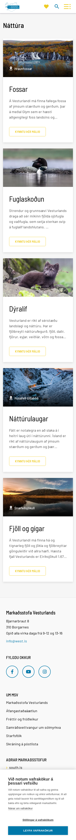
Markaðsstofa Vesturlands (27, 702)
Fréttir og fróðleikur (22, 719)
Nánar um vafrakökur (20, 808)
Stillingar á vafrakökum (38, 819)
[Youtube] (28, 672)
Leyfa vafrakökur (38, 830)
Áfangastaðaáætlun (21, 711)
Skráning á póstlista (22, 744)
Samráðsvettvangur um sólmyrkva (33, 727)
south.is (15, 767)
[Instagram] (45, 672)
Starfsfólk (14, 735)
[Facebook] (12, 672)
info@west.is (16, 641)
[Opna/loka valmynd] (66, 6)
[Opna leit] (56, 6)
